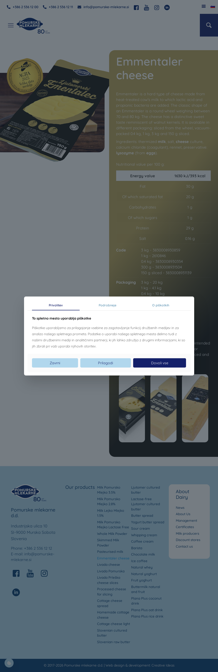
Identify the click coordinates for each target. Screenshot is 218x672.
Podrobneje (107, 305)
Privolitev (56, 305)
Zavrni (55, 363)
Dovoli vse (159, 363)
